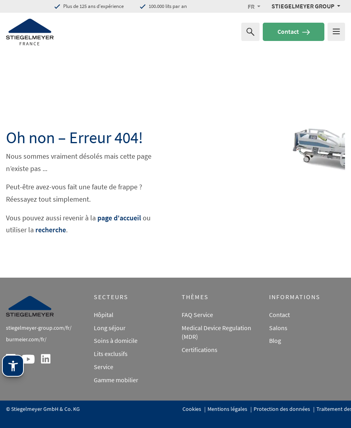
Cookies (192, 408)
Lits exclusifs (111, 354)
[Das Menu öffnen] (336, 32)
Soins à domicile (116, 340)
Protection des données (282, 408)
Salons (278, 328)
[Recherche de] (250, 32)
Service (103, 367)
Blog (275, 340)
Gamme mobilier (116, 380)
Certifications (199, 350)
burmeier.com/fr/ (26, 339)
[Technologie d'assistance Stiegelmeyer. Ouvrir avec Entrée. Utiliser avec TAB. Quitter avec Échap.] (13, 375)
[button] (254, 6)
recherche (50, 229)
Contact (293, 31)
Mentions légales (227, 408)
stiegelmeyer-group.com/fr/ (39, 327)
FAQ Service (197, 315)
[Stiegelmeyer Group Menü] (306, 6)
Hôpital (103, 315)
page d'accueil (119, 217)
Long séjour (110, 328)
